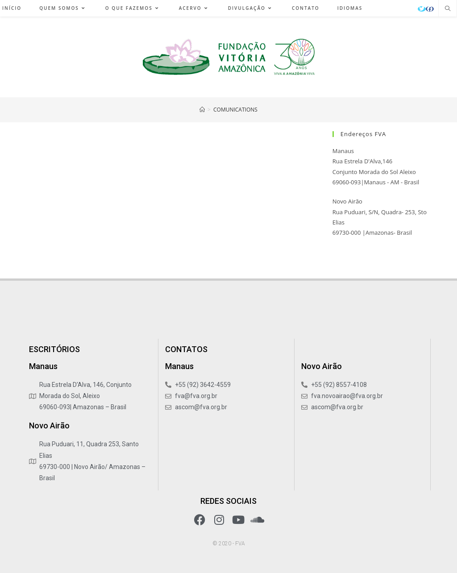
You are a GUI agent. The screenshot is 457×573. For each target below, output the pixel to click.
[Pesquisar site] (447, 9)
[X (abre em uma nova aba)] (422, 9)
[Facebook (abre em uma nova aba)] (430, 9)
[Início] (202, 109)
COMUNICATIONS (235, 109)
